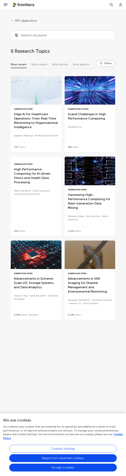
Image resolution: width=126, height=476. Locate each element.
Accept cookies (63, 471)
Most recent (19, 64)
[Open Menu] (5, 5)
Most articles (60, 64)
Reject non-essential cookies (63, 462)
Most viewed (39, 64)
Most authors (81, 64)
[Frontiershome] (24, 5)
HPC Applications (26, 20)
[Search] (111, 5)
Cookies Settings (63, 452)
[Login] (120, 5)
